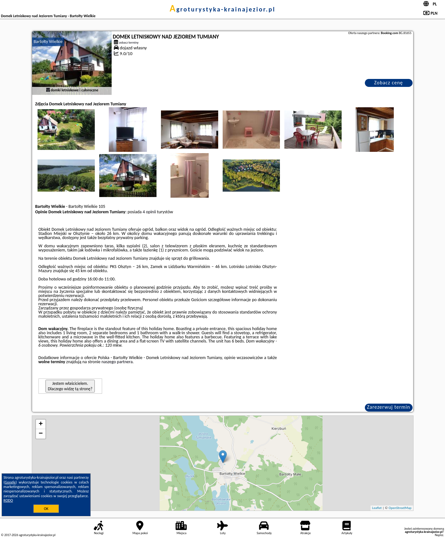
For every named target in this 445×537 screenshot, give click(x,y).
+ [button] (40, 424)
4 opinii (149, 212)
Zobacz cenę (388, 83)
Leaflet (377, 508)
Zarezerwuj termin (388, 407)
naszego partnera (117, 361)
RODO (8, 500)
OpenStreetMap (400, 508)
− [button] (40, 434)
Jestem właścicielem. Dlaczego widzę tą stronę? (70, 386)
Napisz (439, 535)
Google (10, 482)
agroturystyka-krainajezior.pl (222, 9)
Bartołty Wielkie (48, 41)
